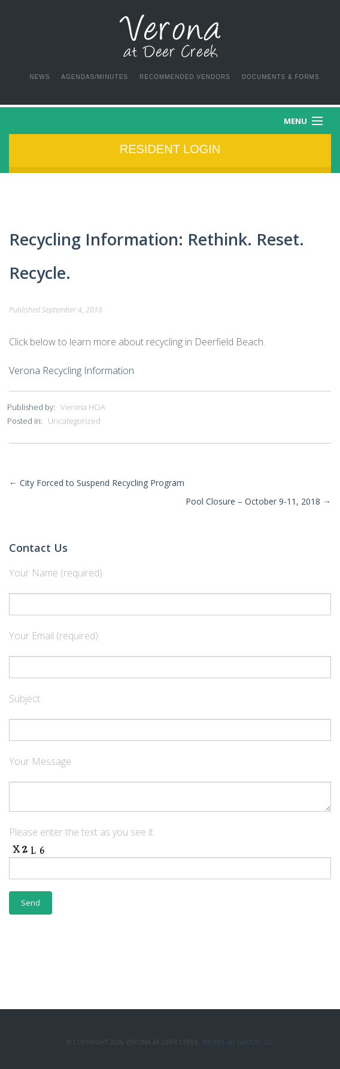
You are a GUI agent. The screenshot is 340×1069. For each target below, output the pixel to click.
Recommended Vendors (184, 77)
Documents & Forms (281, 77)
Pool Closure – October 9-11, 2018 (258, 501)
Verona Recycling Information (71, 370)
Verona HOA (82, 407)
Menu (295, 121)
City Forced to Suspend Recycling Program (96, 482)
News (39, 77)
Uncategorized (74, 420)
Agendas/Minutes (94, 77)
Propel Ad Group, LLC (238, 1042)
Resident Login (170, 149)
